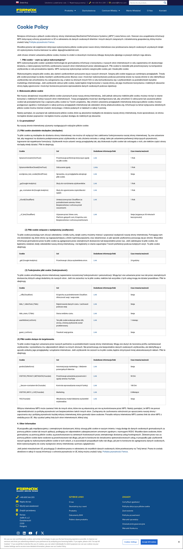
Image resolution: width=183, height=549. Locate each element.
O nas (150, 10)
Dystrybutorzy (89, 10)
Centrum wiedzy (111, 10)
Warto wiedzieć (133, 10)
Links (96, 167)
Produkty (70, 10)
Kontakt (163, 10)
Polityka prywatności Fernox (41, 42)
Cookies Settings (130, 544)
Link (95, 158)
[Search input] (146, 2)
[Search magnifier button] (165, 3)
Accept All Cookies (149, 544)
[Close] (179, 544)
